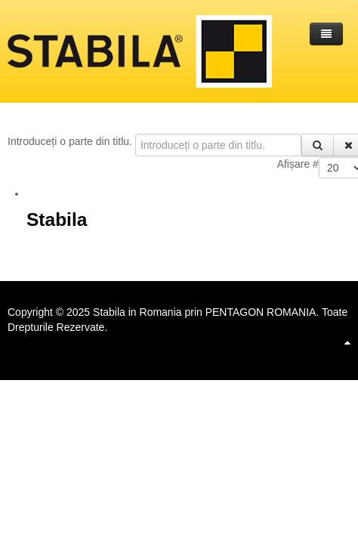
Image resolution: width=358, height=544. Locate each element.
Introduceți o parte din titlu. (71, 141)
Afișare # (298, 164)
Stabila (56, 219)
